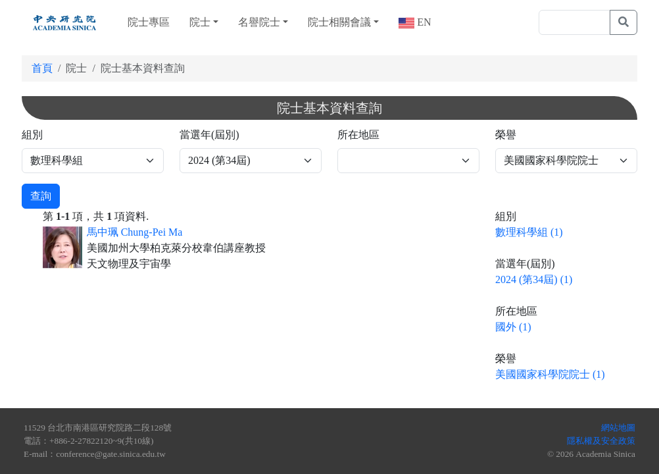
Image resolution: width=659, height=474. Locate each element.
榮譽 (505, 134)
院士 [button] (199, 22)
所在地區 (358, 134)
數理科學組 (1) (529, 232)
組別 (32, 134)
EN (422, 22)
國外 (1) (513, 326)
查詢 (40, 195)
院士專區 (149, 22)
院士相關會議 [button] (339, 22)
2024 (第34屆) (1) (533, 279)
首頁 (42, 68)
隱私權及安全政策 (601, 441)
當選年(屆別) (209, 134)
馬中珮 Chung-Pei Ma (135, 232)
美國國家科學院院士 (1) (550, 374)
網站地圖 (618, 428)
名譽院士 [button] (259, 22)
